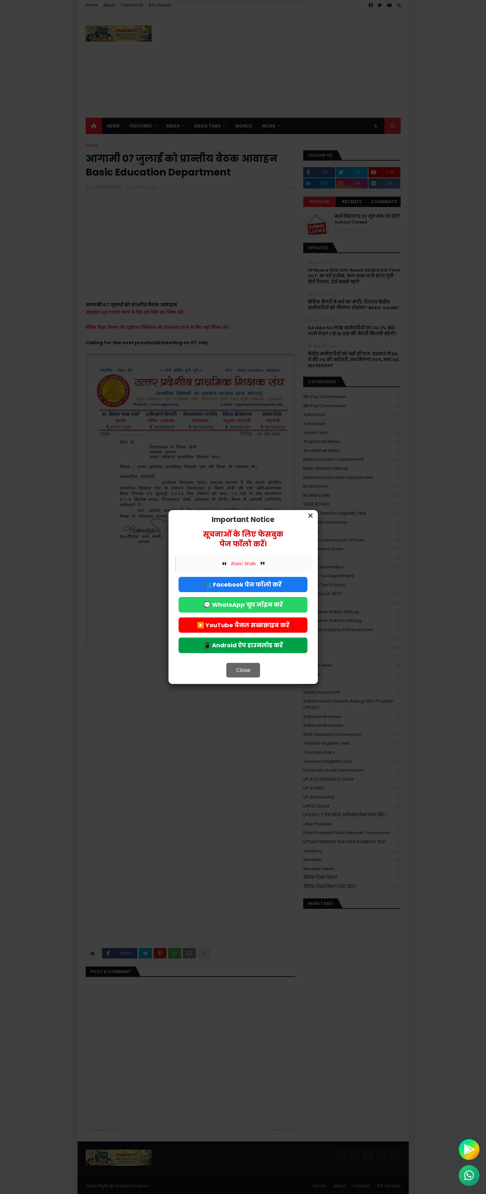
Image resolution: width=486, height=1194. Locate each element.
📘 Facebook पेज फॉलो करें (243, 584)
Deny (210, 32)
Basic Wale (243, 563)
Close (243, 670)
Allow (276, 32)
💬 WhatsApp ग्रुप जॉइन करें (243, 605)
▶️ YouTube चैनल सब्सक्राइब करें (243, 625)
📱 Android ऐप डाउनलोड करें (243, 645)
